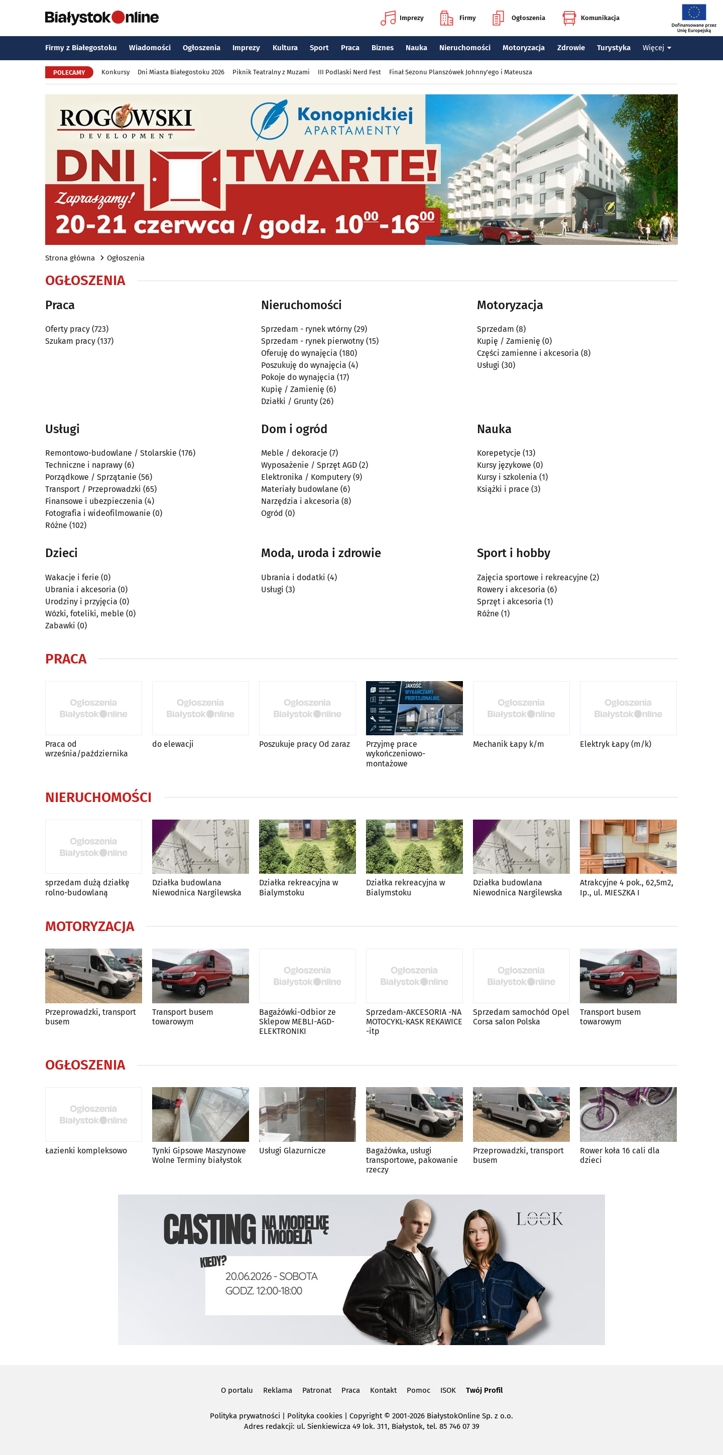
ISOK (448, 1390)
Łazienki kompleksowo (86, 1150)
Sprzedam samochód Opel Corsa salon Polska (521, 1016)
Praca (350, 47)
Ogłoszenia (519, 18)
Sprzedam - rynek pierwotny (312, 341)
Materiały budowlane (299, 489)
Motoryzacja (524, 47)
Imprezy (402, 18)
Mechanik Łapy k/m (508, 744)
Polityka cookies (314, 1415)
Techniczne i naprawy (84, 465)
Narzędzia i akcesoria (300, 501)
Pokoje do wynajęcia (298, 377)
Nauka (416, 47)
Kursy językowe (504, 465)
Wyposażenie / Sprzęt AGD (309, 465)
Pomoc (418, 1390)
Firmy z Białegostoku (81, 47)
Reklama (277, 1390)
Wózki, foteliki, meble (84, 613)
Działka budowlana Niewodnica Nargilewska (197, 887)
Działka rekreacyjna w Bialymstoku (298, 887)
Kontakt (383, 1390)
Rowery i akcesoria (511, 589)
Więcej (657, 47)
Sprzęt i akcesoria (509, 601)
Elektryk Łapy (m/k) (615, 744)
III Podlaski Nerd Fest (349, 72)
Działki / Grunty (289, 401)
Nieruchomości (465, 47)
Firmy (458, 18)
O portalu (237, 1390)
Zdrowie (571, 47)
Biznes (383, 47)
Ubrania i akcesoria (80, 589)
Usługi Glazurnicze (292, 1150)
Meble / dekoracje (294, 453)
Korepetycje (499, 453)
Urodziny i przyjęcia (81, 601)
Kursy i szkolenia (507, 477)
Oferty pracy (67, 329)
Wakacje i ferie (72, 577)
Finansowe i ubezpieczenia (94, 501)
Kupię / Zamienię (292, 389)
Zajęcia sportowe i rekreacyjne (532, 577)
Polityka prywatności (245, 1415)
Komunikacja (591, 18)
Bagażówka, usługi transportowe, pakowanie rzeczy (412, 1160)
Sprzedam (495, 329)
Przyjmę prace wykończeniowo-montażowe (395, 753)
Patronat (316, 1390)
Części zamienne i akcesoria (528, 353)
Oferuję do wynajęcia (299, 353)
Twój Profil (484, 1390)
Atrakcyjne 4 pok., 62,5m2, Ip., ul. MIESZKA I (626, 887)
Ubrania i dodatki (293, 577)
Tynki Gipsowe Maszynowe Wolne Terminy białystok (199, 1155)
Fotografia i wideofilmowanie (98, 513)
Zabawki (60, 625)
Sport (319, 47)
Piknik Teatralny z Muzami (271, 72)
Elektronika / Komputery (306, 477)
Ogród (272, 513)
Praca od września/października (86, 748)
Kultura (285, 47)
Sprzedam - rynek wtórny (306, 329)
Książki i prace (503, 489)
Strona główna (70, 257)
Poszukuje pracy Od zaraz (304, 744)
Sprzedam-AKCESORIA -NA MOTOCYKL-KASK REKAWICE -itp (414, 1021)
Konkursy (115, 72)
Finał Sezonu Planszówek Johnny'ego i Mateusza (460, 72)
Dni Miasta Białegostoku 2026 (181, 72)
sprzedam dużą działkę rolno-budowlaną (87, 887)
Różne (56, 525)
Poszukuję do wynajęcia (303, 365)
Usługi (488, 365)
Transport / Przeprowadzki (93, 489)
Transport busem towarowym (182, 1016)
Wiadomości (150, 47)
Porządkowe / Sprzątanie (91, 477)
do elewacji (173, 744)
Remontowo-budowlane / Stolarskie (111, 453)
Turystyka (614, 47)
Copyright (365, 1415)
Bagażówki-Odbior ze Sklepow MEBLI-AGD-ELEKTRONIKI (297, 1021)
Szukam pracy (70, 341)
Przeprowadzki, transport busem (90, 1016)
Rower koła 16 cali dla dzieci (620, 1155)
